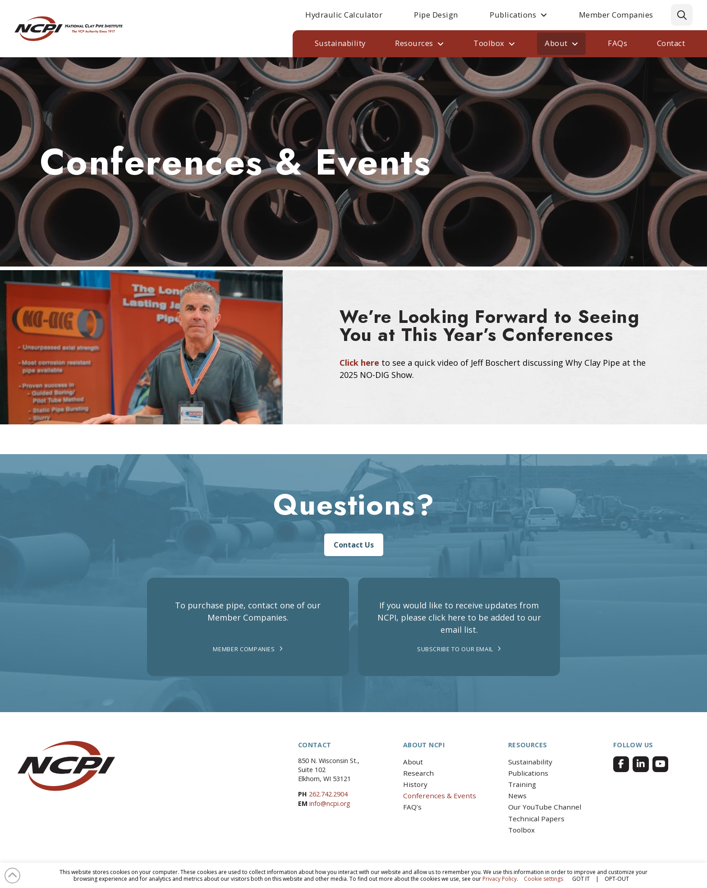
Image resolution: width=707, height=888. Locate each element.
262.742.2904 (328, 794)
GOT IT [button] (581, 879)
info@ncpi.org (329, 803)
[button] (682, 15)
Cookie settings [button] (543, 879)
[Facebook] (621, 764)
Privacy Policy (499, 879)
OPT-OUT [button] (617, 879)
